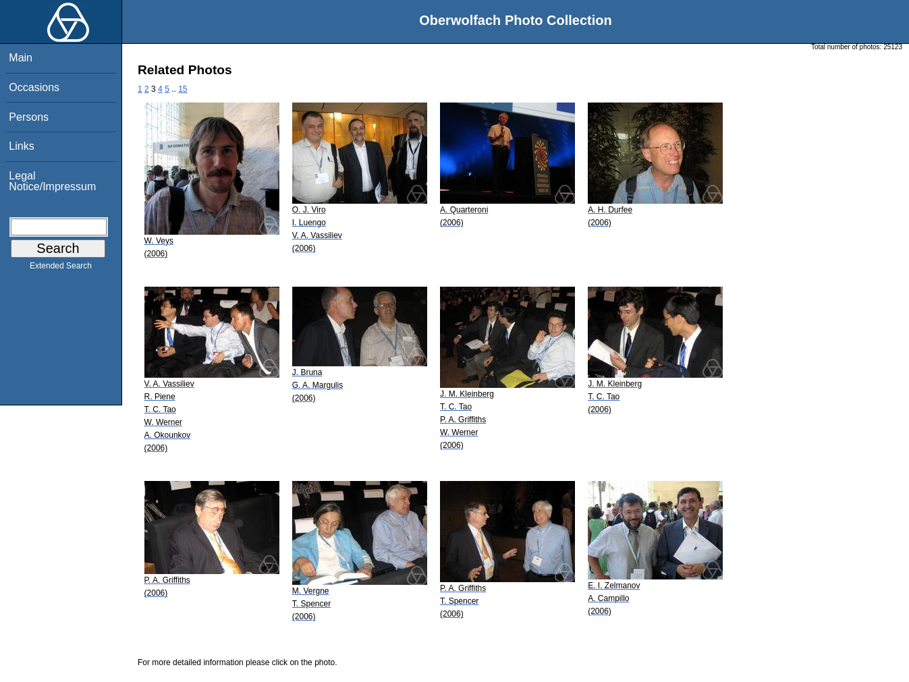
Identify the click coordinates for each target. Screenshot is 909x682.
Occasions (34, 87)
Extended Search (61, 268)
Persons (29, 117)
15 (182, 89)
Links (21, 146)
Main (20, 57)
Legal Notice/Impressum (52, 181)
